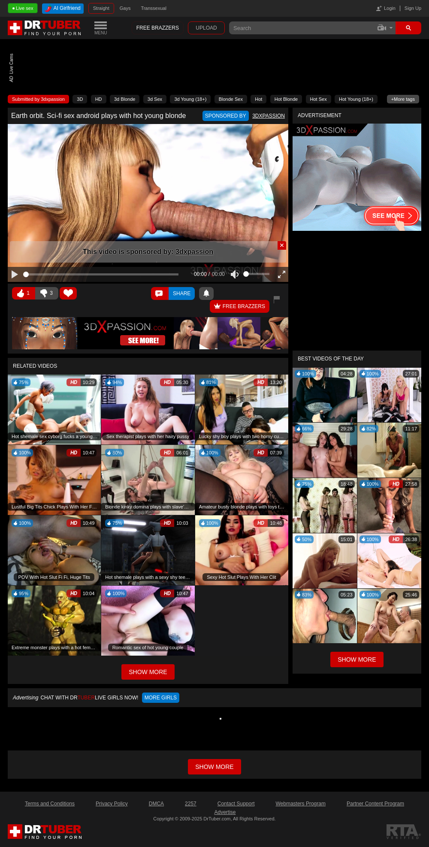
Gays (125, 8)
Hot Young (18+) (356, 99)
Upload (206, 28)
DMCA (156, 804)
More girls (161, 698)
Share (181, 293)
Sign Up (413, 8)
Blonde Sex (231, 99)
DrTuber (45, 28)
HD (98, 99)
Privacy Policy (112, 804)
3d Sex (155, 99)
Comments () (160, 293)
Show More (357, 659)
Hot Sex (318, 99)
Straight (101, 8)
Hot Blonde (286, 99)
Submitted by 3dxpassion (38, 99)
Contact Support (236, 804)
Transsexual (153, 8)
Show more (214, 766)
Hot (258, 99)
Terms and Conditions (50, 804)
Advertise (225, 812)
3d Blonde (125, 99)
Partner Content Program (375, 804)
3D (80, 99)
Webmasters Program (300, 804)
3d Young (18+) (190, 99)
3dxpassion (194, 251)
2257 (190, 804)
